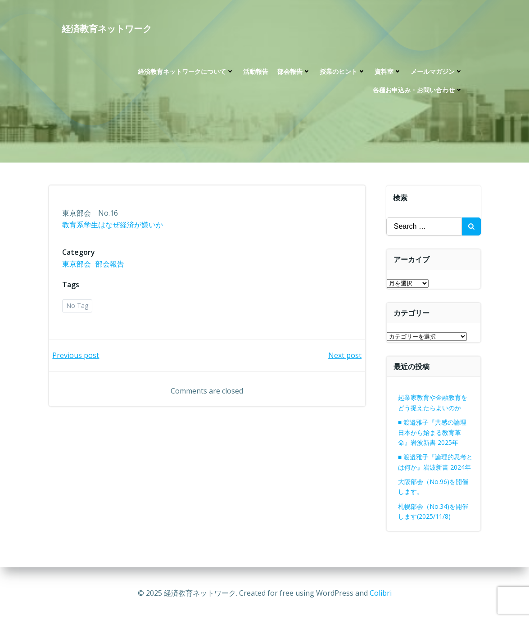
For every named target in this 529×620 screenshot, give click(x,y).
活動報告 (255, 72)
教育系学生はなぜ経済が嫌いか (113, 226)
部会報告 (294, 72)
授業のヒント (343, 72)
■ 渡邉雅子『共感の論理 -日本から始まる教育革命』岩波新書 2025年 (434, 432)
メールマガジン (437, 72)
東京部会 (77, 265)
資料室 (388, 72)
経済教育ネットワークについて (186, 72)
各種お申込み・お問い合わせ (418, 90)
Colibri (381, 593)
